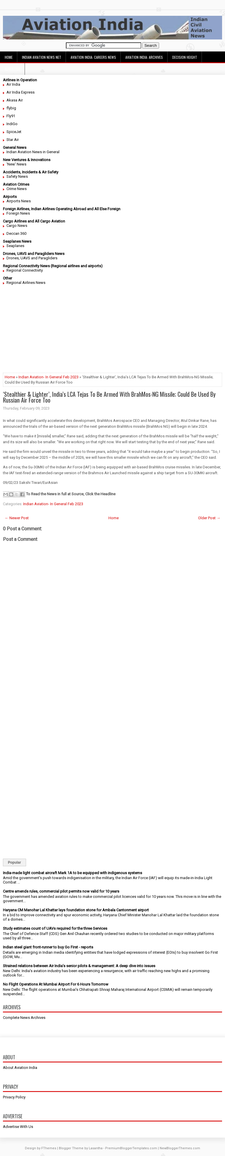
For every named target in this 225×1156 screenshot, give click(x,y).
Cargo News (16, 225)
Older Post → (209, 518)
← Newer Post (17, 518)
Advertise (12, 68)
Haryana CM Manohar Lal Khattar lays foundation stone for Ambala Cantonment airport (76, 910)
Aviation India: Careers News (93, 57)
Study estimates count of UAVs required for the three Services (55, 928)
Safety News (17, 176)
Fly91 (10, 116)
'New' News (16, 164)
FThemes (48, 1148)
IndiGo (12, 124)
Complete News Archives (24, 1017)
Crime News (16, 189)
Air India (13, 84)
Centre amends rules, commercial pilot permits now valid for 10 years (61, 891)
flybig (11, 108)
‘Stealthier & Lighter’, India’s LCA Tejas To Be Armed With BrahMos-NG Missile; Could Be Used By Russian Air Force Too (109, 397)
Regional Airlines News (25, 282)
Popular (14, 862)
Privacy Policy (14, 1097)
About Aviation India (20, 1067)
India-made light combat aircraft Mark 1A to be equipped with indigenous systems (72, 873)
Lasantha (96, 1148)
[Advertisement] (112, 332)
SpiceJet (13, 132)
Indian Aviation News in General (32, 152)
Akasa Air (14, 100)
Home (9, 57)
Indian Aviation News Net (41, 57)
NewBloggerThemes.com (180, 1148)
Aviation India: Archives (144, 57)
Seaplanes (15, 246)
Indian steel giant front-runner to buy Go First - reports (48, 947)
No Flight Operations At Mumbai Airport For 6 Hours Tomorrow (55, 984)
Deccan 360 (16, 233)
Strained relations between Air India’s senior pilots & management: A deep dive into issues (79, 966)
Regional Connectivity (24, 270)
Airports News (18, 201)
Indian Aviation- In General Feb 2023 (48, 377)
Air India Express (20, 92)
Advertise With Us (18, 1126)
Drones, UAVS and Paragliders (31, 258)
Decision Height (184, 57)
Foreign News (18, 213)
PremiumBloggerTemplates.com (131, 1148)
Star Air (12, 139)
